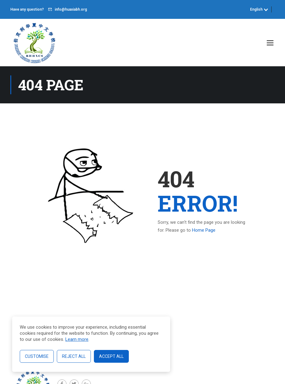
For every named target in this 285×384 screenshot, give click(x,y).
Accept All (111, 356)
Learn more (76, 339)
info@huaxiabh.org (71, 9)
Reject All (74, 356)
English (256, 9)
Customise (37, 356)
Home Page (203, 230)
